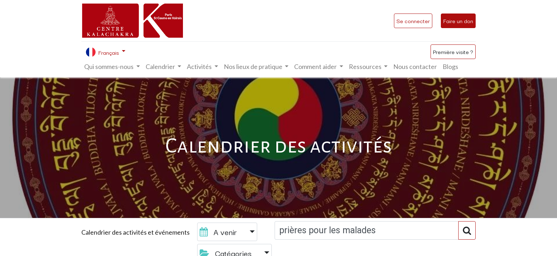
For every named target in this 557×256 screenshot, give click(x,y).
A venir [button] (219, 232)
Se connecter (413, 20)
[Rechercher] (467, 230)
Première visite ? (453, 51)
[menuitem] (415, 66)
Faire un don (458, 20)
